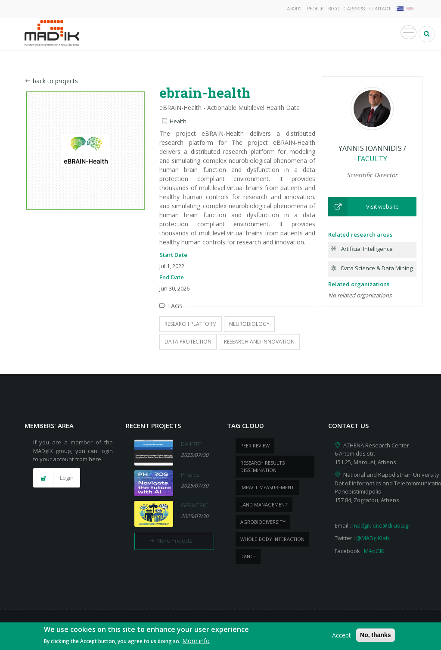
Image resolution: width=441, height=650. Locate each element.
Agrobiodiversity (263, 522)
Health (178, 121)
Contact (380, 8)
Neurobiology (249, 324)
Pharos (190, 474)
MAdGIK (374, 551)
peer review (255, 445)
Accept (341, 637)
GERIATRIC (194, 505)
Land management (264, 504)
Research (183, 34)
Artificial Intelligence (367, 249)
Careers (354, 8)
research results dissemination (262, 466)
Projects (221, 34)
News (345, 34)
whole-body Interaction (272, 539)
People (315, 8)
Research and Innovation (259, 341)
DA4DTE (191, 444)
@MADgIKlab (372, 538)
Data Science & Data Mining (377, 268)
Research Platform (191, 324)
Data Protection (188, 341)
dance (248, 556)
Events (373, 34)
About (294, 8)
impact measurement (267, 487)
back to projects (51, 81)
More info (196, 642)
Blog (333, 8)
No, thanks (375, 636)
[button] (372, 206)
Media (402, 34)
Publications (266, 34)
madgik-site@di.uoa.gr (381, 525)
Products (313, 34)
